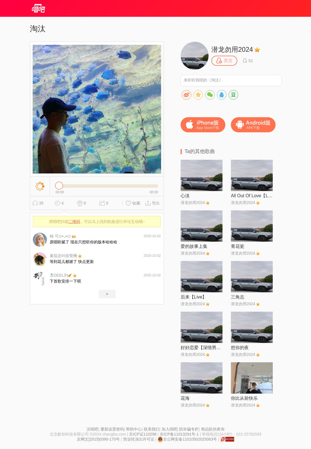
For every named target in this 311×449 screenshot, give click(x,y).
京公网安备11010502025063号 (187, 439)
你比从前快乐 (244, 398)
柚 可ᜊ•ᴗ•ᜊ (60, 236)
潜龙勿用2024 (232, 49)
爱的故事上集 (194, 246)
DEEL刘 (61, 275)
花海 (185, 398)
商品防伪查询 (212, 429)
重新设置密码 (112, 429)
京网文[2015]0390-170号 (98, 439)
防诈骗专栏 (189, 429)
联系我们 (151, 429)
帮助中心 (134, 429)
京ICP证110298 (142, 434)
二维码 (74, 221)
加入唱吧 (169, 429)
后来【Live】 (194, 297)
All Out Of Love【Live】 (252, 195)
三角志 (237, 297)
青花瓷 (237, 246)
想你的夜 (240, 347)
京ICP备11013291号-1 (179, 434)
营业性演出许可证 (138, 439)
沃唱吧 (92, 429)
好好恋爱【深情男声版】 (202, 347)
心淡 (185, 195)
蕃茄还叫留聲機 (63, 255)
